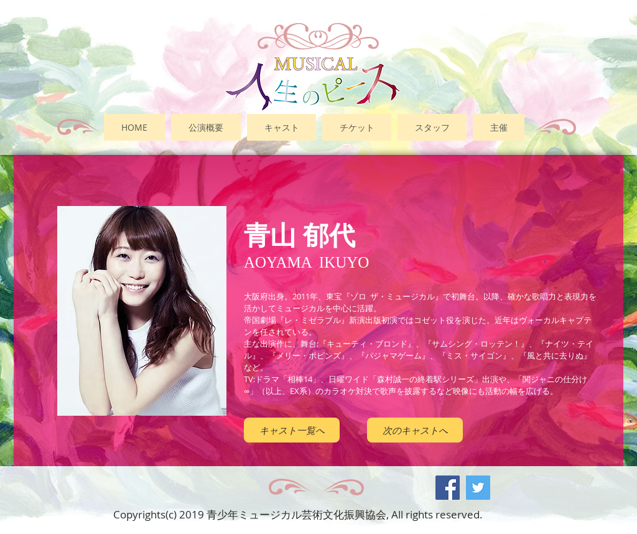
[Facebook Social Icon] (447, 487)
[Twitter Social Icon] (478, 487)
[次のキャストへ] (415, 430)
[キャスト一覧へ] (292, 430)
